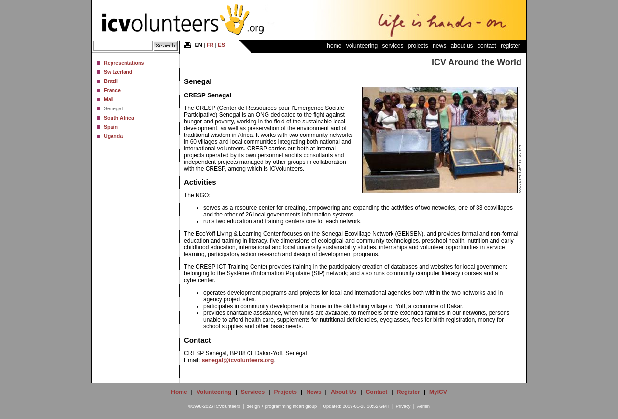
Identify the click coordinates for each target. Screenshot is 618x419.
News (439, 45)
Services (392, 45)
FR (210, 45)
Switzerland (118, 72)
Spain (111, 127)
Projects (418, 45)
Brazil (111, 81)
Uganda (113, 136)
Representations (124, 63)
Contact (487, 45)
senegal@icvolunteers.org (238, 360)
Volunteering (362, 45)
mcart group (305, 406)
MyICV (438, 392)
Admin (423, 406)
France (112, 90)
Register (510, 45)
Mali (109, 99)
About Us (462, 45)
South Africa (119, 118)
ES (221, 45)
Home (334, 45)
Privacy (403, 406)
